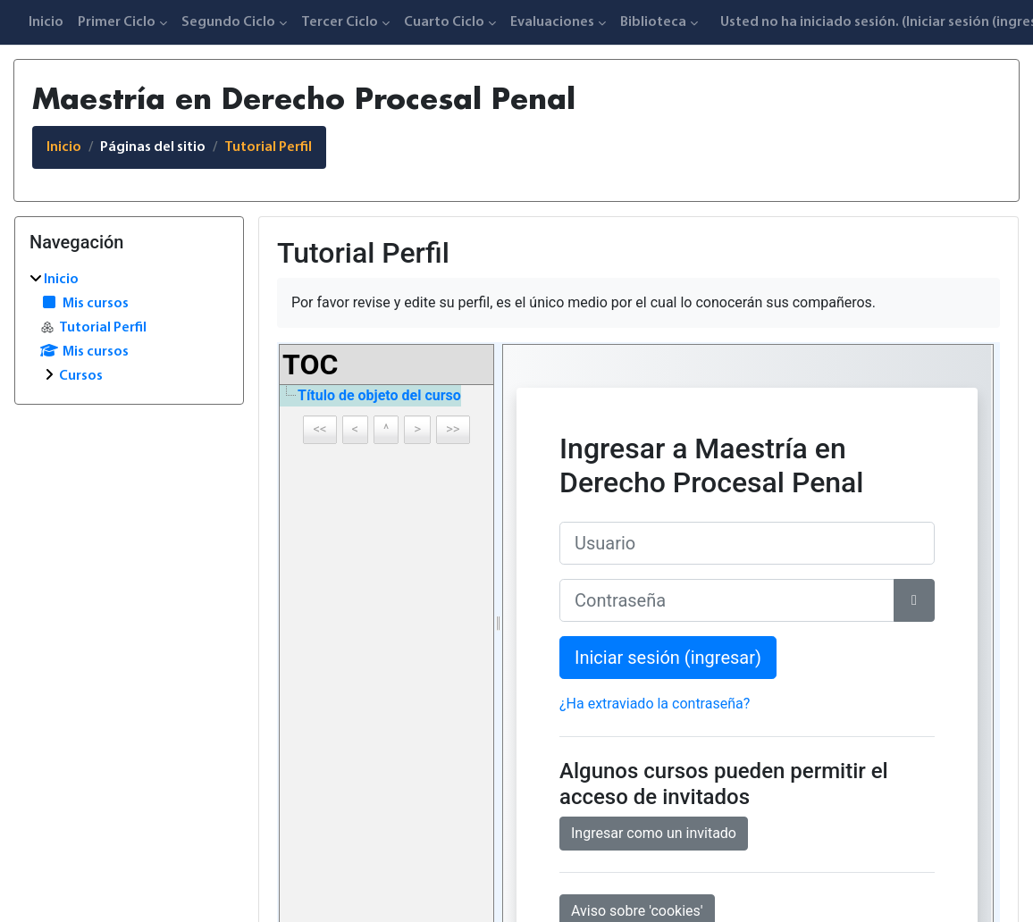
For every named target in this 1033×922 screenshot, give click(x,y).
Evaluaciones (552, 22)
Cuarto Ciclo (444, 22)
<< (319, 429)
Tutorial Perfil (268, 147)
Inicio (46, 22)
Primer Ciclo (116, 22)
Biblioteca (653, 22)
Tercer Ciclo (339, 22)
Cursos (81, 376)
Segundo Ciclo (228, 22)
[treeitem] (129, 328)
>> (453, 429)
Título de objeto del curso (379, 395)
